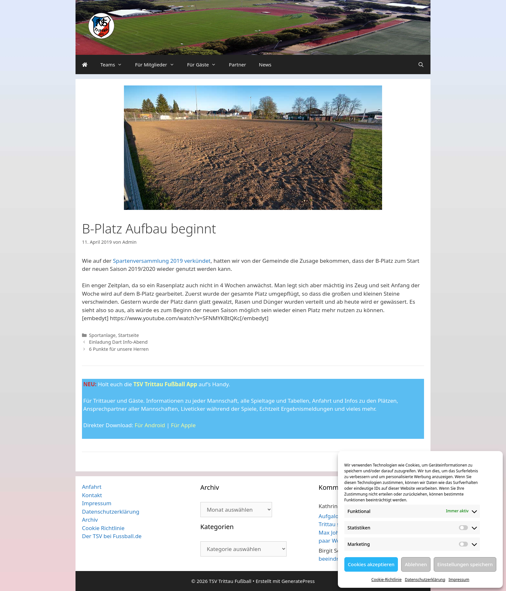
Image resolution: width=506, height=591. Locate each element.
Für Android (150, 425)
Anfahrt (91, 486)
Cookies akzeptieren (371, 564)
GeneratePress (298, 581)
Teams (114, 64)
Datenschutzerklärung (425, 579)
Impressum (459, 579)
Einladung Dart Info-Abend (118, 342)
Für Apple (183, 425)
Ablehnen (416, 564)
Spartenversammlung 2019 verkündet (161, 260)
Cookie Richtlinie (103, 528)
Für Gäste (205, 64)
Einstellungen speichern (465, 564)
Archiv (90, 519)
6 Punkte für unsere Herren (119, 349)
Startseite (128, 335)
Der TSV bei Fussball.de (112, 536)
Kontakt (92, 495)
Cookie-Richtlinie (386, 579)
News (265, 64)
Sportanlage (102, 335)
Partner (237, 64)
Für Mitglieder (157, 64)
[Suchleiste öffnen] (420, 64)
